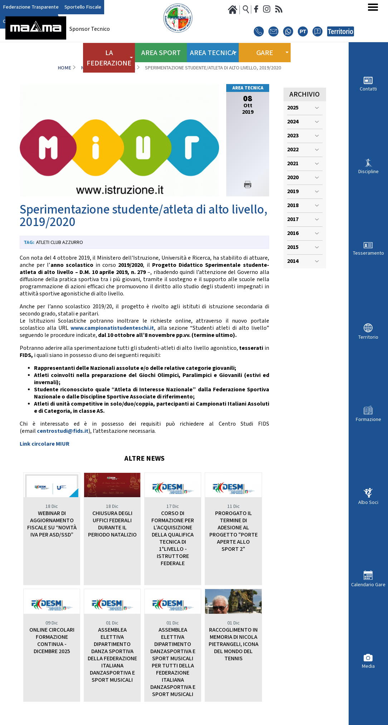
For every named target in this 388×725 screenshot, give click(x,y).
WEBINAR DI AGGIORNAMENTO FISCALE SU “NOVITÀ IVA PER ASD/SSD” (52, 524)
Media (368, 666)
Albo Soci (368, 502)
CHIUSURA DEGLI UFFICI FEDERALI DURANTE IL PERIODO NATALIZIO (112, 524)
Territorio (368, 337)
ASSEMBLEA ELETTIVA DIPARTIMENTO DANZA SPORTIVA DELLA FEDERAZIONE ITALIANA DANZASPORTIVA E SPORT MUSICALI (112, 655)
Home (64, 68)
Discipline (368, 171)
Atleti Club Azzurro (59, 242)
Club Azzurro (107, 7)
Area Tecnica (119, 68)
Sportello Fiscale (73, 7)
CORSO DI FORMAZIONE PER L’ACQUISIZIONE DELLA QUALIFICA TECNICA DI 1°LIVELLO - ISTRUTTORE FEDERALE (172, 538)
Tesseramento (368, 253)
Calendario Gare (368, 585)
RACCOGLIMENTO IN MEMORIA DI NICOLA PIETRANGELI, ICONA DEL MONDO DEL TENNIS (233, 644)
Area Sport (161, 49)
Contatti (368, 89)
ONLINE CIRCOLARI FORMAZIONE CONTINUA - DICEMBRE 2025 (51, 640)
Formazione (368, 419)
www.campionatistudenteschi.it (112, 328)
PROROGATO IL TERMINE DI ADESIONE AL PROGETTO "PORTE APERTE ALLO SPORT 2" (233, 531)
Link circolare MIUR (44, 444)
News (87, 68)
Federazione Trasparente (27, 7)
